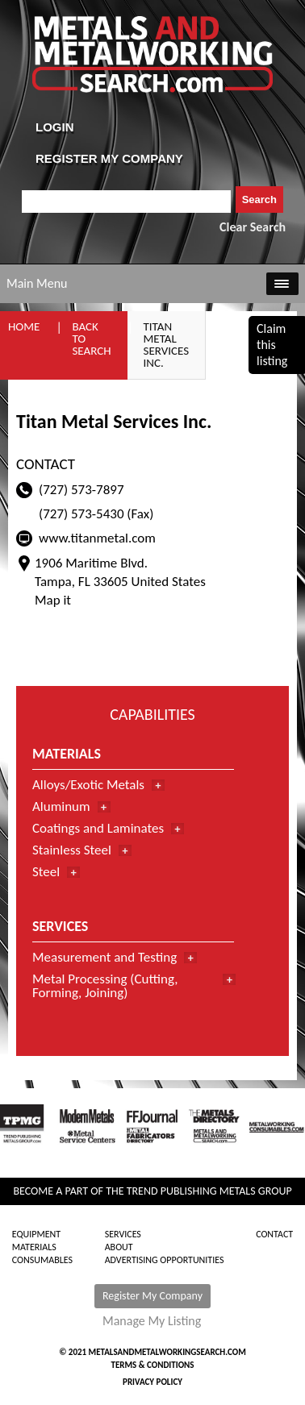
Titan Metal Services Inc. (167, 344)
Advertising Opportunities (164, 1260)
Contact (274, 1234)
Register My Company (152, 1296)
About (119, 1247)
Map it (53, 600)
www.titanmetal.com (97, 538)
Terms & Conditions (152, 1365)
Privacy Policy (152, 1382)
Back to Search (91, 338)
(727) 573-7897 (81, 489)
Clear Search (252, 227)
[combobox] (126, 201)
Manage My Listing (151, 1321)
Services (123, 1234)
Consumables (42, 1260)
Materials (34, 1247)
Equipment (36, 1234)
